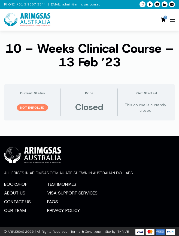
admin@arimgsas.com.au (81, 4)
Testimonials (61, 184)
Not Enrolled (32, 108)
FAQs (52, 202)
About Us (14, 193)
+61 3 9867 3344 (31, 4)
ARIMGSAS (16, 231)
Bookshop (16, 184)
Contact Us (17, 202)
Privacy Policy (63, 210)
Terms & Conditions (86, 231)
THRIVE (123, 231)
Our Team (15, 210)
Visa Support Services (72, 193)
